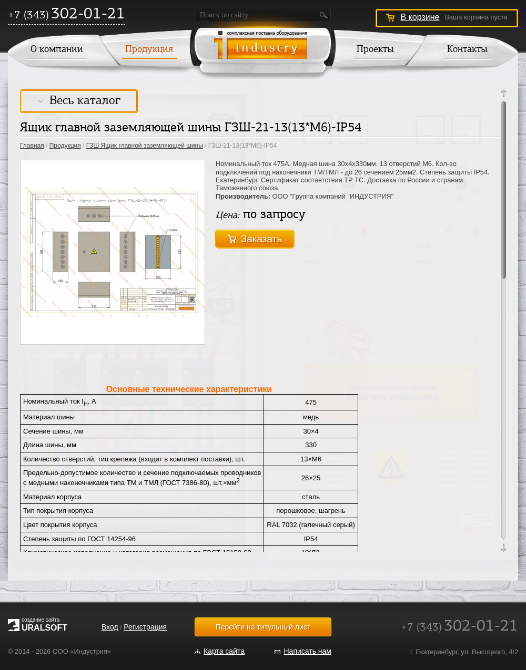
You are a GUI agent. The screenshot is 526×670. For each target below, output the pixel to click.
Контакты (467, 50)
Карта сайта (224, 651)
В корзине (419, 17)
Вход (110, 627)
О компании (57, 50)
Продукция (149, 50)
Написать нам (307, 651)
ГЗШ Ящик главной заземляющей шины (144, 145)
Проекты (375, 50)
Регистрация (145, 627)
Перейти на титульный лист (263, 627)
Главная (32, 145)
